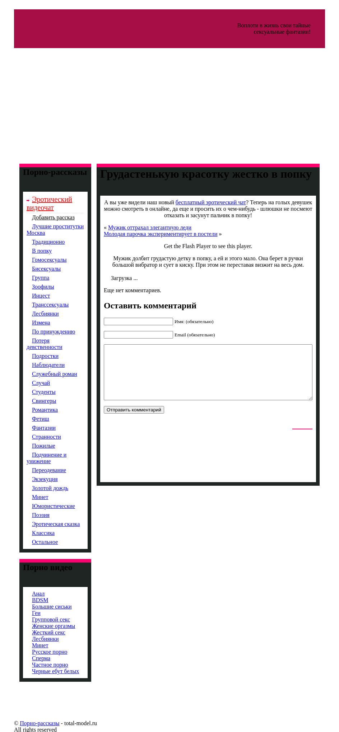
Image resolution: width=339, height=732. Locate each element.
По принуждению (42, 331)
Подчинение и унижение (35, 458)
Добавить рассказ (42, 217)
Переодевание (38, 470)
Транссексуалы (39, 305)
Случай (30, 383)
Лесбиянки (34, 314)
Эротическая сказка (45, 524)
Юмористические (42, 506)
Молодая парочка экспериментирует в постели (149, 234)
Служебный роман (43, 374)
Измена (30, 323)
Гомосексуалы (38, 260)
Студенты (33, 392)
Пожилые (32, 446)
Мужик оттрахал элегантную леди (138, 227)
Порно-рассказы (28, 723)
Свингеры (33, 401)
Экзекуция (34, 479)
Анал (27, 594)
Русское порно (38, 652)
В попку (31, 251)
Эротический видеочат (38, 203)
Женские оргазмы (42, 626)
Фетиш (29, 419)
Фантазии (33, 428)
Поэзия (29, 515)
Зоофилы (32, 287)
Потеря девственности (33, 343)
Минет (29, 497)
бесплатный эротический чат (203, 202)
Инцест (30, 296)
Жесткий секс (37, 632)
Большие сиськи (41, 606)
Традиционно (37, 242)
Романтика (34, 410)
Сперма (30, 658)
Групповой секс (40, 619)
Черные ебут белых (44, 671)
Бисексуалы (35, 269)
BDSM (29, 600)
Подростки (34, 356)
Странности (35, 437)
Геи (25, 613)
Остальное (34, 542)
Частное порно (39, 665)
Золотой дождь (39, 488)
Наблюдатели (37, 365)
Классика (32, 533)
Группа (29, 278)
